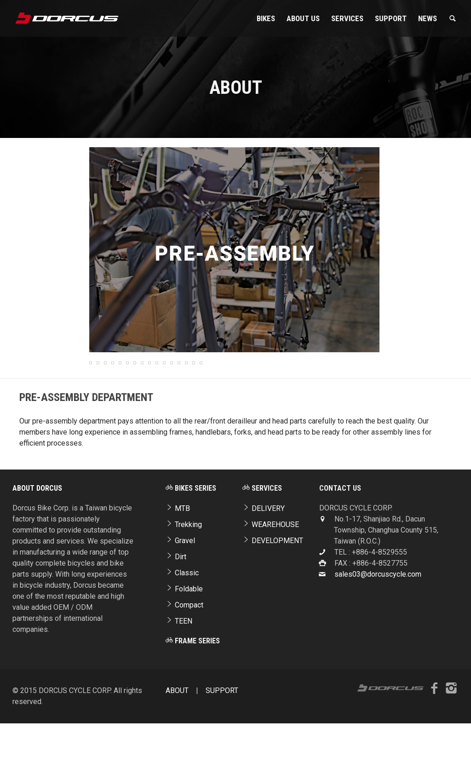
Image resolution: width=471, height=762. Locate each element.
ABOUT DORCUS (37, 528)
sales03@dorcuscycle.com (377, 614)
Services (347, 18)
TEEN (179, 661)
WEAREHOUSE (270, 565)
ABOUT (177, 731)
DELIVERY (263, 548)
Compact (184, 645)
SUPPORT (391, 18)
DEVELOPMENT (272, 581)
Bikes (266, 18)
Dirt (176, 597)
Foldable (184, 629)
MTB (178, 548)
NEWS (427, 18)
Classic (182, 613)
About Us (303, 18)
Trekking (184, 565)
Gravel (180, 581)
